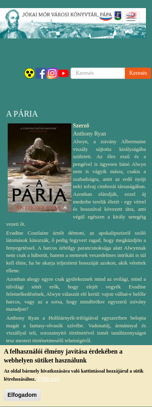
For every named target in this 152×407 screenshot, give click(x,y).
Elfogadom (21, 397)
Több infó (48, 381)
